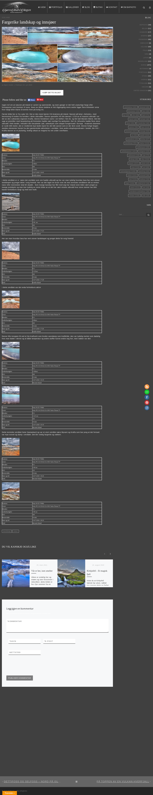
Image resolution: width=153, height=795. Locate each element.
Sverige (144, 87)
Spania (145, 83)
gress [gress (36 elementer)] (133, 134)
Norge (144, 72)
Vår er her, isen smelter (42, 578)
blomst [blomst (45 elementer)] (144, 114)
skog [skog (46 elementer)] (134, 166)
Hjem (4, 19)
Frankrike (143, 46)
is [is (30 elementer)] (134, 142)
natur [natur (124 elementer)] (144, 150)
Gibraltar (144, 50)
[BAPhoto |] (16, 7)
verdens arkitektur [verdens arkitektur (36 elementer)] (139, 199)
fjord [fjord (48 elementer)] (133, 126)
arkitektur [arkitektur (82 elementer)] (130, 114)
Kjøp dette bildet (52, 100)
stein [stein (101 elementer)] (132, 182)
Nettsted (15, 659)
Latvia (146, 65)
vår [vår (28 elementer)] (146, 203)
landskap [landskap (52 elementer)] (131, 150)
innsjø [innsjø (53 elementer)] (144, 138)
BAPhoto (144, 32)
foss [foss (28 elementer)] (130, 130)
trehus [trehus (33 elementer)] (144, 187)
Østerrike (144, 76)
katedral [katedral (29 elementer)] (132, 146)
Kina (147, 61)
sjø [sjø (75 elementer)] (146, 162)
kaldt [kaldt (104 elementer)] (144, 142)
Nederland (143, 68)
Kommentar (14, 628)
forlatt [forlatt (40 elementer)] (144, 126)
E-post (48, 648)
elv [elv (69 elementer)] (136, 122)
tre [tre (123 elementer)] (133, 187)
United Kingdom (141, 98)
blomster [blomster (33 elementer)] (133, 118)
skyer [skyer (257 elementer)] (134, 170)
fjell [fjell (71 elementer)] (145, 122)
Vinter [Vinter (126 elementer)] (134, 203)
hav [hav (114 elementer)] (145, 134)
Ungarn (145, 94)
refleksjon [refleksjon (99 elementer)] (143, 154)
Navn (12, 648)
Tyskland (143, 90)
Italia (145, 57)
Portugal (143, 79)
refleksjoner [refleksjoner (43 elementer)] (129, 158)
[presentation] (24, 675)
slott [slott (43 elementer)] (145, 170)
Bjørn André (8, 92)
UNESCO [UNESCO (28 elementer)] (143, 191)
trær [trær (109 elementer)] (130, 191)
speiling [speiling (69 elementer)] (144, 178)
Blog (8, 19)
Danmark (144, 39)
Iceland (14, 19)
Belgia (145, 36)
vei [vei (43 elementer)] (146, 195)
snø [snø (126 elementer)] (135, 174)
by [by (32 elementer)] (126, 122)
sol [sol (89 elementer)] (146, 174)
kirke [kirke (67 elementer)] (145, 146)
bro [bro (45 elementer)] (146, 118)
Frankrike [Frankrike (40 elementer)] (143, 130)
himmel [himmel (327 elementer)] (131, 138)
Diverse (144, 43)
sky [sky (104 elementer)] (145, 166)
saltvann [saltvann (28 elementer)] (134, 162)
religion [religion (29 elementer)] (144, 158)
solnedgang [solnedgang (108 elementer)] (128, 178)
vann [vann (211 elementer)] (135, 195)
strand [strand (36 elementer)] (144, 182)
